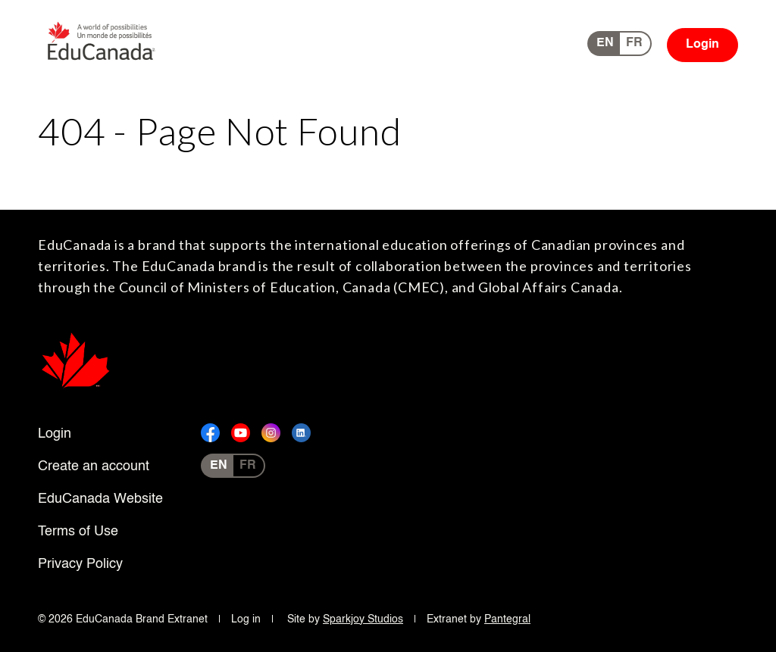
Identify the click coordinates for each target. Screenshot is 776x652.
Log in (246, 619)
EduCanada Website (100, 499)
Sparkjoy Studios (363, 619)
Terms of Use (78, 531)
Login (702, 45)
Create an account (93, 466)
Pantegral (507, 619)
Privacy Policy (80, 564)
